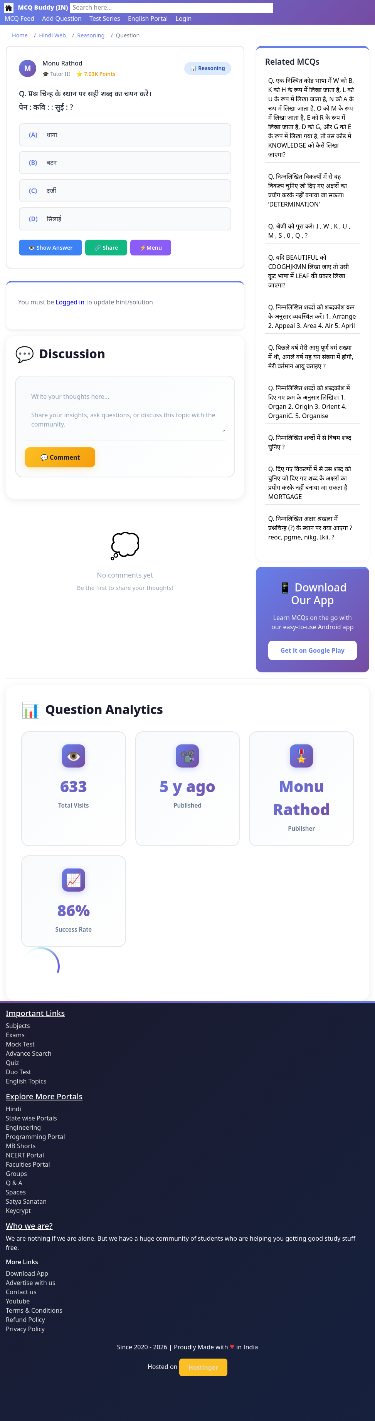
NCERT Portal (25, 1155)
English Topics (26, 1081)
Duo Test (18, 1072)
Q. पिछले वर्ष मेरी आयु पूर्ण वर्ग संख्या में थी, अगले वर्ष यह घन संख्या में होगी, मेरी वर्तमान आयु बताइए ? (310, 356)
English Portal (148, 18)
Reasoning (90, 35)
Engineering (23, 1127)
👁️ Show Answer (50, 247)
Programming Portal (35, 1136)
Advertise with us (30, 1282)
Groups (16, 1173)
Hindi (13, 1109)
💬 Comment (60, 457)
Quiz (12, 1062)
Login (184, 18)
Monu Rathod (62, 63)
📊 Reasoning (207, 68)
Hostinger (203, 1367)
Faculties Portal (28, 1164)
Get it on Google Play (313, 650)
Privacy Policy (25, 1329)
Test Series (104, 18)
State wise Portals (31, 1118)
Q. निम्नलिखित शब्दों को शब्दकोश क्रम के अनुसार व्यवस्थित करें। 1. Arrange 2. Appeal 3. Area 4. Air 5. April (312, 316)
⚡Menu (151, 247)
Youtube (18, 1301)
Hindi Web (52, 35)
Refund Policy (25, 1319)
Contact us (21, 1292)
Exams (15, 1035)
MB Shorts (20, 1146)
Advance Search (29, 1053)
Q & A (14, 1183)
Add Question (62, 18)
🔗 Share (106, 247)
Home (20, 35)
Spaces (16, 1192)
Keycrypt (18, 1210)
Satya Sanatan (26, 1201)
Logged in (69, 302)
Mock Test (20, 1044)
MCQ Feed (19, 18)
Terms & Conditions (34, 1310)
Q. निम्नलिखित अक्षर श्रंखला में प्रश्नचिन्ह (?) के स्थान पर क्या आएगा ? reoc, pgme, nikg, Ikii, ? (310, 527)
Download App (27, 1273)
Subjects (18, 1025)
